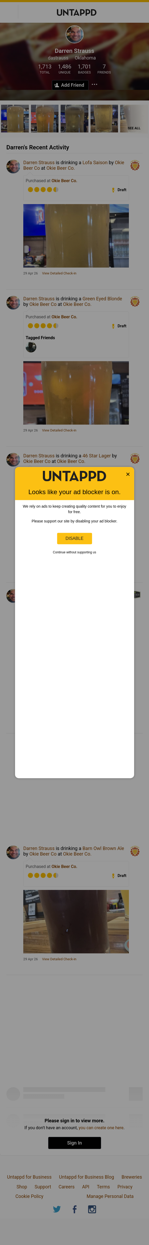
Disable (75, 538)
